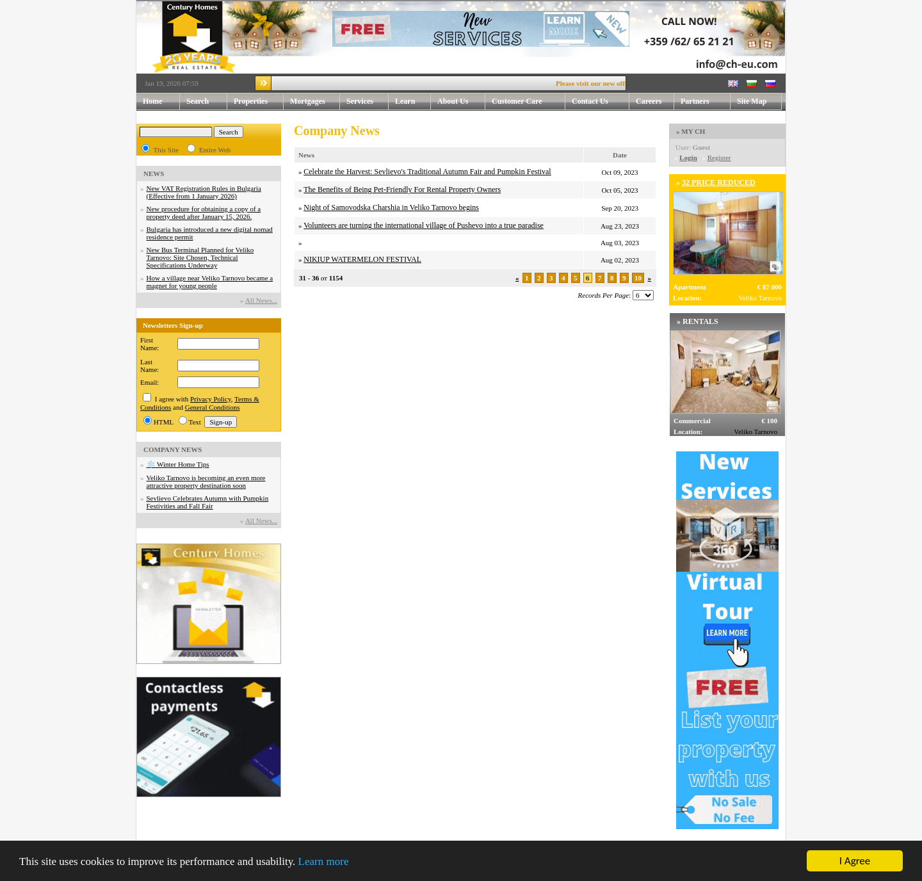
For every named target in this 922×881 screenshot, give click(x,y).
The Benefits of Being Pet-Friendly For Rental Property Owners (402, 189)
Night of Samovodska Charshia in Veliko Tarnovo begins (391, 207)
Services (367, 101)
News (306, 155)
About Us (461, 101)
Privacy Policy (210, 399)
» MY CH (690, 131)
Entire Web (214, 150)
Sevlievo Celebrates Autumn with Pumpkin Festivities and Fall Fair (208, 502)
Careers (648, 101)
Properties (259, 101)
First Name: (149, 344)
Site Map (751, 101)
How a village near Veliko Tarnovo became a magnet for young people (210, 281)
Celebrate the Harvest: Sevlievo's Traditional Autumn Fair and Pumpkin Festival (427, 171)
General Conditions (212, 407)
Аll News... (261, 300)
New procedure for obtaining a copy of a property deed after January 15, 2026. (204, 212)
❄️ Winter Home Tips (178, 464)
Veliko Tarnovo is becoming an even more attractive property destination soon (206, 481)
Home (153, 101)
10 (638, 278)
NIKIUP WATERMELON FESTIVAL (362, 259)
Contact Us (600, 101)
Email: (149, 382)
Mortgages (307, 101)
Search (197, 101)
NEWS (153, 173)
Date (620, 155)
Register (719, 157)
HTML (164, 422)
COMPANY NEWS (172, 449)
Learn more (323, 862)
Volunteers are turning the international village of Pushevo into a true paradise (423, 225)
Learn (413, 101)
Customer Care (517, 101)
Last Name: (149, 365)
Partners (695, 101)
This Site (166, 150)
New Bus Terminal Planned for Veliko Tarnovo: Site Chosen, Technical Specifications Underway (200, 257)
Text (195, 422)
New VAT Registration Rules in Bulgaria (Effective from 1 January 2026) (204, 192)
